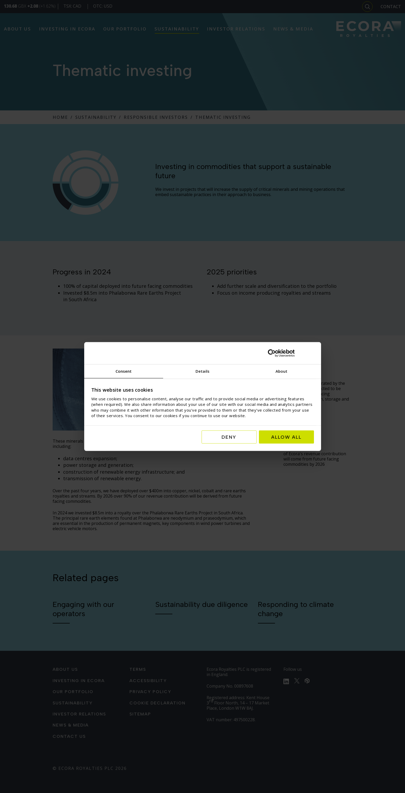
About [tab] (282, 371)
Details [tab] (202, 371)
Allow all (286, 437)
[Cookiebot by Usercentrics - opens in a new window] (291, 353)
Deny (229, 437)
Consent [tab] (124, 371)
